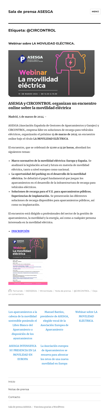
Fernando (18, 291)
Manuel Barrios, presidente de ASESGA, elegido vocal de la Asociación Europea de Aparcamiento (54, 320)
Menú (95, 11)
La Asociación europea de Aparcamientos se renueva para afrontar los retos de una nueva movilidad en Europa (54, 354)
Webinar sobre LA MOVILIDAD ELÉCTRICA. (41, 43)
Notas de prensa (18, 389)
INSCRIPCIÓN (20, 231)
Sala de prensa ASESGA (30, 11)
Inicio (11, 381)
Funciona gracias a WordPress (49, 407)
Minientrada (46, 291)
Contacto (14, 397)
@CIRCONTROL (82, 291)
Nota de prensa (63, 291)
